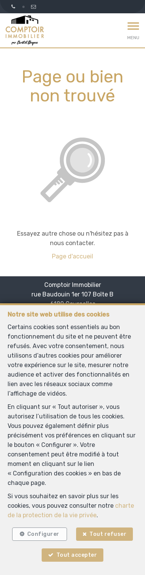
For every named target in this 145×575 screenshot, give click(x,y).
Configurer (43, 534)
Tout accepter (76, 555)
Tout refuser (107, 534)
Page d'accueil (72, 256)
